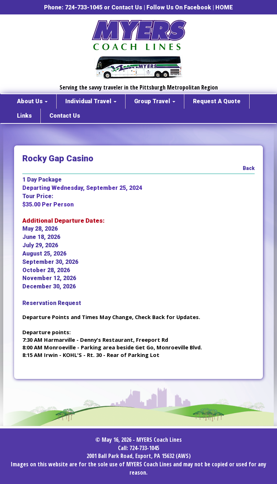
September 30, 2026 (50, 261)
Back (249, 168)
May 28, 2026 (40, 228)
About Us (32, 101)
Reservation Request (51, 303)
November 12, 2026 (49, 278)
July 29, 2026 (40, 245)
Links (24, 115)
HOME (224, 7)
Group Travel (154, 101)
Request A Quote (217, 101)
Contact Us (126, 7)
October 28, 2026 (46, 270)
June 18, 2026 (41, 237)
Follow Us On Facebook (178, 7)
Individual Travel (90, 101)
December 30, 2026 (49, 286)
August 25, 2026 (44, 253)
